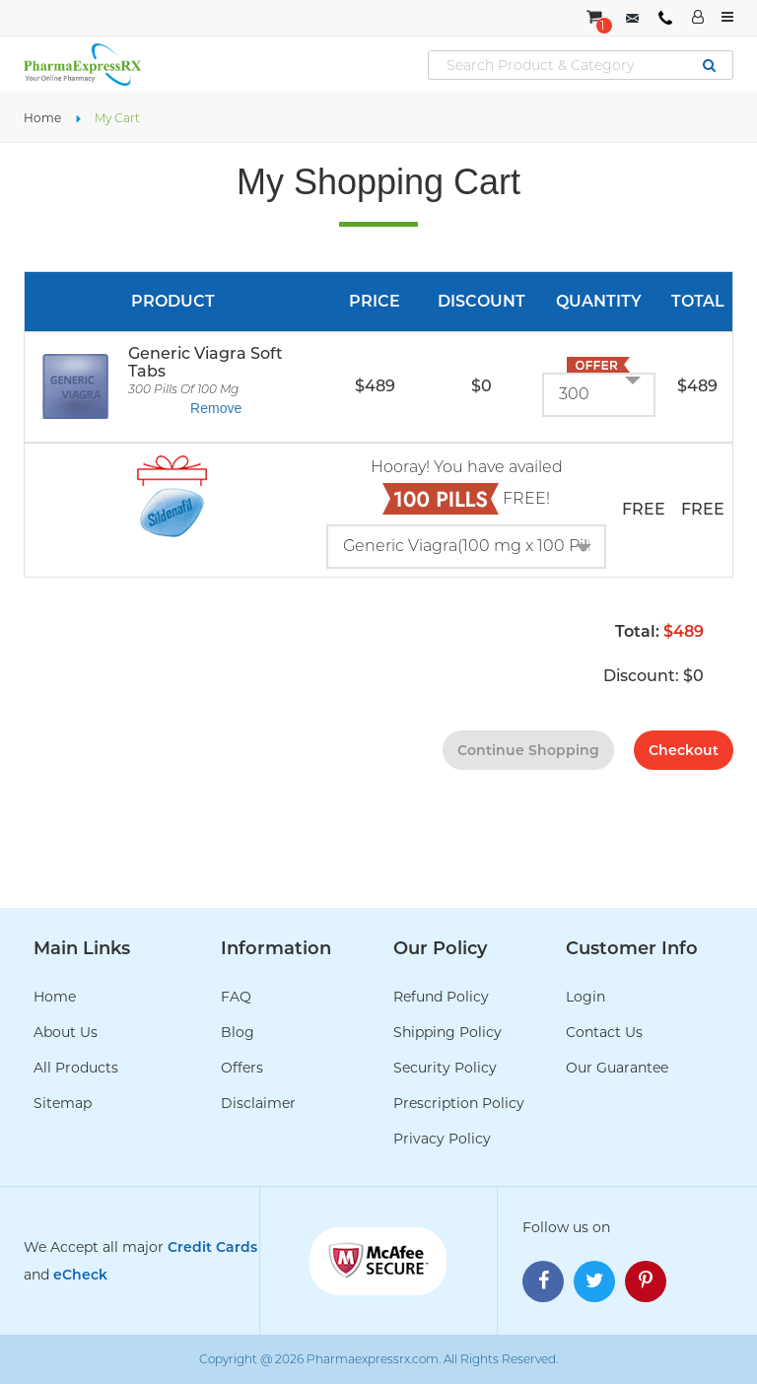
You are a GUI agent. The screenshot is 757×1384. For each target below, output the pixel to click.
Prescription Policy (458, 1103)
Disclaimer (258, 1103)
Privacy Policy (442, 1138)
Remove (215, 408)
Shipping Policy (447, 1032)
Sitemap (63, 1103)
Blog (237, 1032)
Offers (242, 1067)
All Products (76, 1067)
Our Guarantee (617, 1067)
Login (585, 996)
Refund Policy (441, 996)
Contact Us (604, 1032)
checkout (684, 750)
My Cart (117, 117)
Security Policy (445, 1067)
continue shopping (528, 750)
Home (42, 117)
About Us (66, 1032)
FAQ (236, 996)
